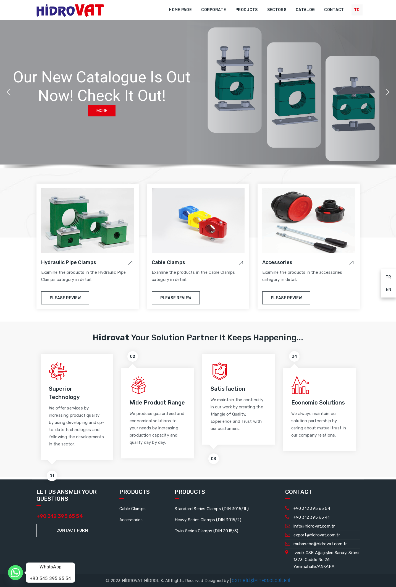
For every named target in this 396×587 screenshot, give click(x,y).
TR (386, 276)
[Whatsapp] (15, 572)
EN (386, 288)
